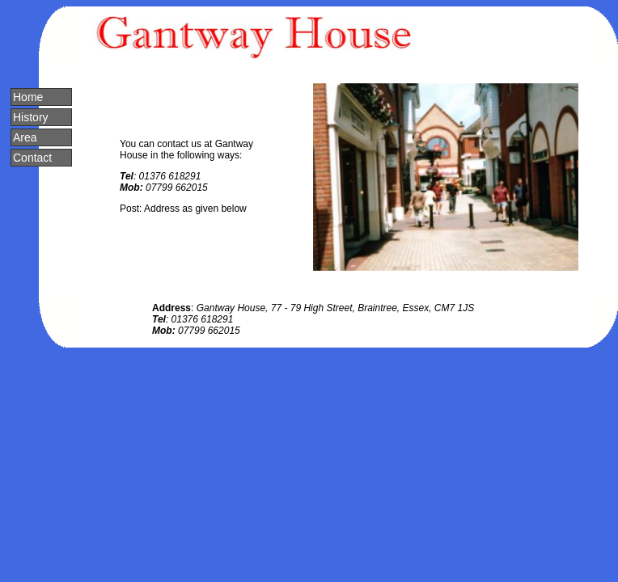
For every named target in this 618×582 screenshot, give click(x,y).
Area (25, 137)
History (31, 117)
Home (28, 97)
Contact (32, 157)
